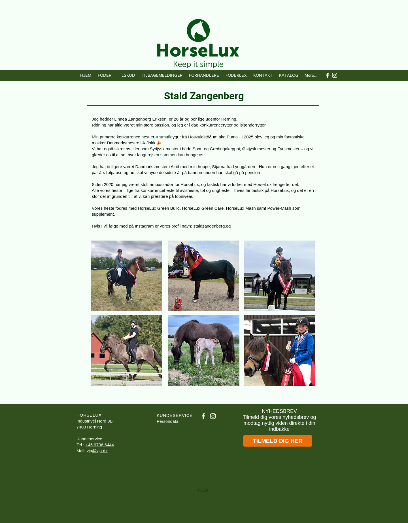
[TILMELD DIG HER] (277, 441)
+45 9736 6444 (100, 444)
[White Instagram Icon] (334, 75)
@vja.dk (99, 450)
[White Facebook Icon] (327, 75)
